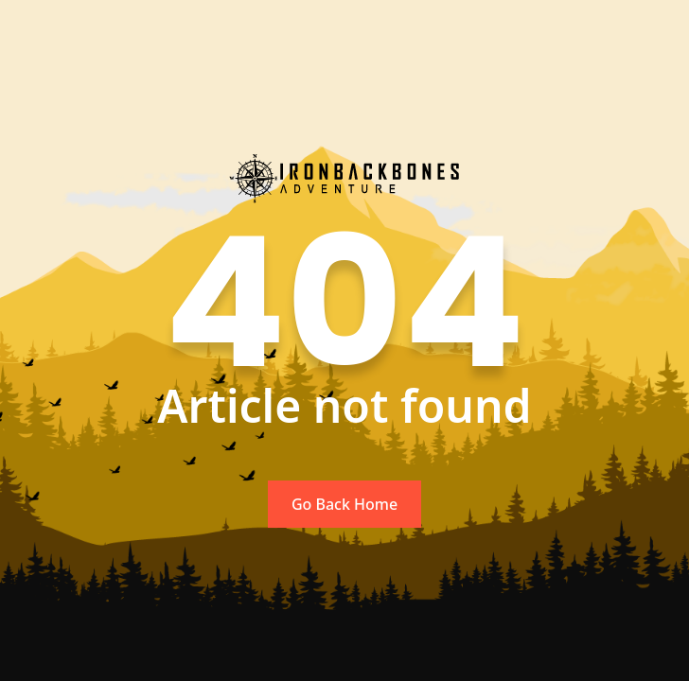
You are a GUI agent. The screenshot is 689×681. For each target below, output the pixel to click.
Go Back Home (345, 504)
